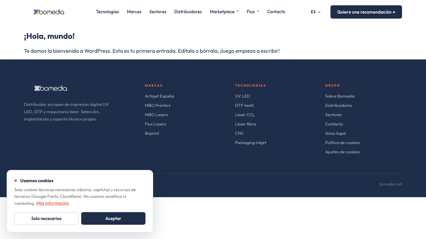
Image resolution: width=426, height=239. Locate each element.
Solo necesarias (46, 218)
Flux (253, 11)
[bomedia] (49, 12)
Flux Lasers (155, 123)
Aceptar (113, 218)
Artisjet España (159, 96)
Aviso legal (335, 133)
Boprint (152, 133)
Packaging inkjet (250, 142)
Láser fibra (245, 123)
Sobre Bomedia (339, 96)
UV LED (242, 96)
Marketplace (224, 11)
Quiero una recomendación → (366, 12)
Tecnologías (107, 11)
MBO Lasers (156, 114)
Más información (52, 203)
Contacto (276, 11)
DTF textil (244, 105)
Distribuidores (188, 11)
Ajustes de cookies (342, 151)
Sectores (157, 11)
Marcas (134, 11)
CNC (239, 133)
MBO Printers (157, 105)
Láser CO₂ (245, 114)
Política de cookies (342, 142)
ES (316, 12)
